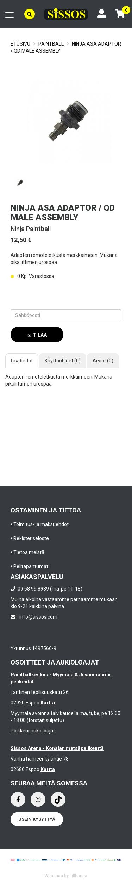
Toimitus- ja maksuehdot (41, 524)
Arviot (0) (103, 360)
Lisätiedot (22, 360)
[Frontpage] (66, 14)
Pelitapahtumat (30, 566)
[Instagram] (38, 799)
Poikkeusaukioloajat (33, 731)
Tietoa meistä (28, 552)
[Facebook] (18, 799)
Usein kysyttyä (36, 819)
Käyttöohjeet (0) (63, 360)
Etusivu (20, 44)
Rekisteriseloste (31, 538)
